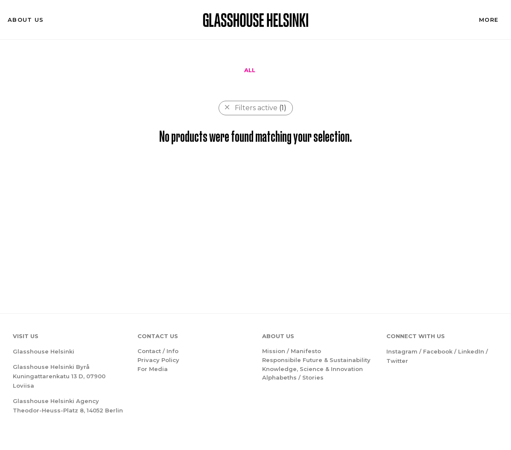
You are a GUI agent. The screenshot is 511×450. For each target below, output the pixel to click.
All (249, 70)
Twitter (397, 360)
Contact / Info (157, 351)
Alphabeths (279, 377)
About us (26, 19)
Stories (313, 377)
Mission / (276, 351)
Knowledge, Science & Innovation (312, 368)
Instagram (402, 351)
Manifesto (306, 351)
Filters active (260, 108)
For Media (152, 368)
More (488, 19)
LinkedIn (471, 351)
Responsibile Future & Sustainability (316, 359)
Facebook (438, 351)
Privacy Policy (158, 359)
